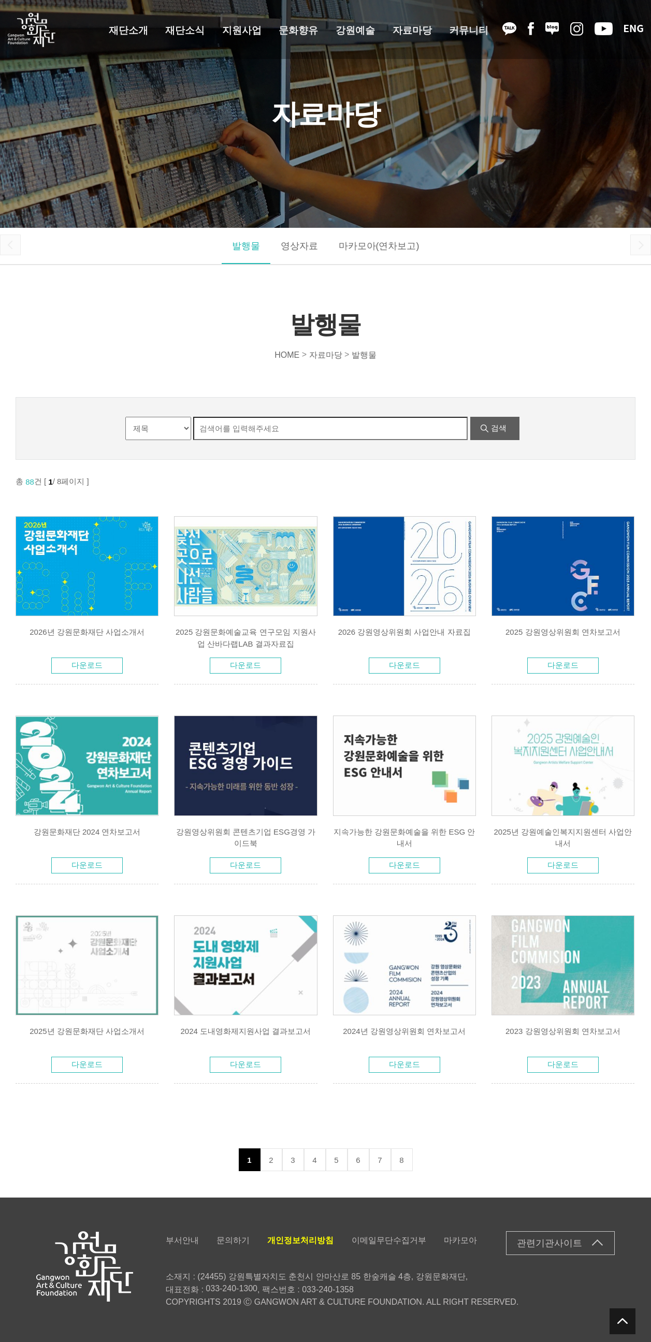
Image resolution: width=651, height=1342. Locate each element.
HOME (286, 354)
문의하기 (233, 1240)
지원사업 (242, 29)
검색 (499, 428)
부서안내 (182, 1240)
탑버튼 (622, 1321)
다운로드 (87, 665)
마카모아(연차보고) (379, 246)
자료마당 (412, 29)
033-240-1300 (231, 1288)
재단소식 (185, 29)
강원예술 (355, 29)
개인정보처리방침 (300, 1240)
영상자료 (299, 246)
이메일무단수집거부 (389, 1240)
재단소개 (128, 29)
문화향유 (298, 29)
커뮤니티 (468, 29)
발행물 (246, 246)
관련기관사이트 (549, 1243)
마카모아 (460, 1240)
